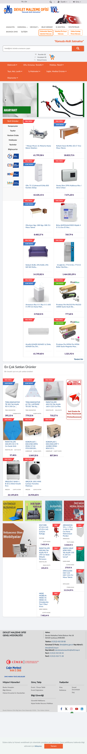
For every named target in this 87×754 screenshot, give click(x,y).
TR (22, 2)
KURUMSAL (22, 27)
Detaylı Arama (40, 60)
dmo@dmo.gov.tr (66, 645)
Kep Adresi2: (50, 650)
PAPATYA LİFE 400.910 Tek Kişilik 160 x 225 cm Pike (53, 404)
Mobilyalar (13, 140)
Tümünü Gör (78, 359)
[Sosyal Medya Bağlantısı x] (66, 709)
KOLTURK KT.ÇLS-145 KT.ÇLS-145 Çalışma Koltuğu (43, 529)
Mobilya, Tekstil (57, 65)
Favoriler (40, 54)
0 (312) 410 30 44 (57, 653)
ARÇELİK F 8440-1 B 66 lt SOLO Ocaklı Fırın (13, 484)
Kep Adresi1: (78, 645)
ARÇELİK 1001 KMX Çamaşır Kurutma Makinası (33, 484)
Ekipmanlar (12, 78)
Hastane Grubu (13, 135)
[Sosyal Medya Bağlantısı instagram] (71, 709)
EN (26, 2)
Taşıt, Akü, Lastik (14, 71)
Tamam (54, 746)
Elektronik (12, 65)
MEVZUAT (34, 27)
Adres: (48, 632)
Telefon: (48, 642)
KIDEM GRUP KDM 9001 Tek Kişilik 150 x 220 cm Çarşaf (68, 552)
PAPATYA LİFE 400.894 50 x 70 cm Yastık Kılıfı (11, 444)
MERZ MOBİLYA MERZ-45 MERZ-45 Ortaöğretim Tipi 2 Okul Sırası (43, 600)
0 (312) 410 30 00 (59, 642)
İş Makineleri (34, 71)
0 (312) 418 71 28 (57, 656)
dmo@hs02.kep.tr (52, 648)
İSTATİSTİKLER (74, 27)
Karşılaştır (40, 57)
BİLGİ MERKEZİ (46, 27)
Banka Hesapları (8, 687)
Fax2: (47, 656)
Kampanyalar (13, 126)
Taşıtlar (13, 131)
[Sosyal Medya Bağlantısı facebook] (61, 709)
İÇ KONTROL (60, 27)
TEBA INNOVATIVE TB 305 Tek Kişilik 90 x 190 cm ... (12, 404)
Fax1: (47, 653)
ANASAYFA (10, 27)
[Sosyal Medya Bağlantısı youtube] (76, 709)
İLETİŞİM (24, 32)
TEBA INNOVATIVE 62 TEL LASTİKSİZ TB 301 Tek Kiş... (32, 404)
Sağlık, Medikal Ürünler (56, 71)
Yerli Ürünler (13, 121)
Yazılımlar (13, 145)
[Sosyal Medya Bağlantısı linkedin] (82, 709)
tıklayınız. (38, 746)
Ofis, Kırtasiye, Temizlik (33, 65)
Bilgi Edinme (7, 690)
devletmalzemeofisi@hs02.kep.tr (67, 650)
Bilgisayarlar (13, 149)
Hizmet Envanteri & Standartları (14, 693)
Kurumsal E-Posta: (52, 645)
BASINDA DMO (12, 32)
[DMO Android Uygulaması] (71, 713)
